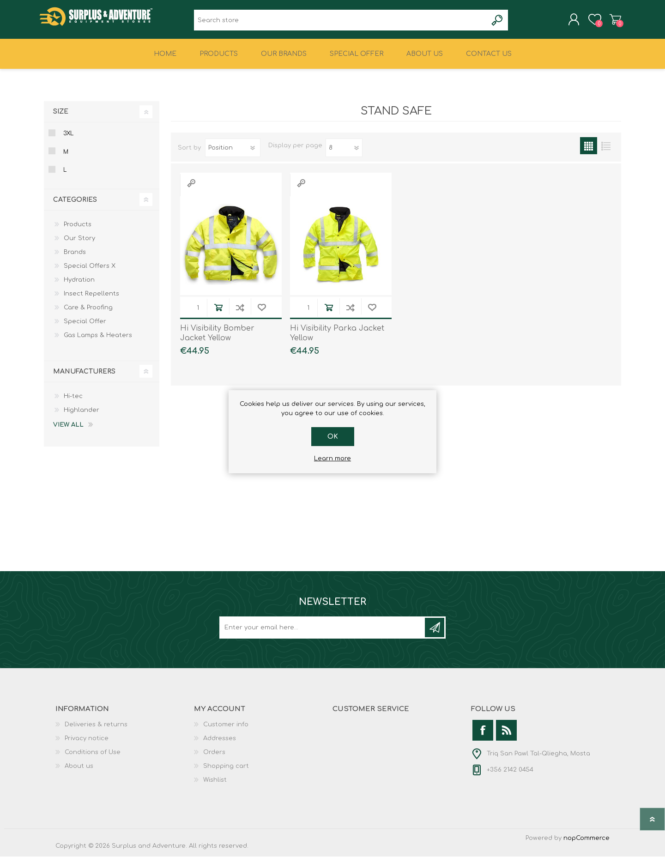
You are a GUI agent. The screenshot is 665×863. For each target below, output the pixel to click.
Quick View (191, 189)
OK (332, 436)
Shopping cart (610, 22)
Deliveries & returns (96, 731)
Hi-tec (73, 402)
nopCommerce (586, 844)
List (605, 152)
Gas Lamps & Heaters (98, 341)
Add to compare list (240, 313)
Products (77, 231)
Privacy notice (87, 745)
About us (79, 772)
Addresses (219, 745)
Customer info (225, 731)
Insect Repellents (91, 300)
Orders (214, 758)
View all (68, 431)
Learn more (332, 458)
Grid (588, 152)
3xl (68, 140)
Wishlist (215, 786)
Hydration (79, 286)
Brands (75, 258)
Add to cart (218, 313)
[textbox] (340, 23)
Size (60, 118)
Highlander (81, 416)
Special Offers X (89, 272)
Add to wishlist (261, 313)
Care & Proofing (88, 314)
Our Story (79, 244)
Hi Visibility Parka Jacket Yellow (337, 340)
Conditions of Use (93, 758)
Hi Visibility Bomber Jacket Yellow (217, 340)
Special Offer (85, 328)
